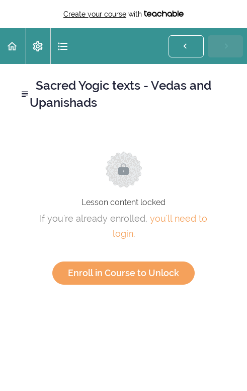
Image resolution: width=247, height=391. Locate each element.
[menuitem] (37, 46)
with (123, 14)
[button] (12, 46)
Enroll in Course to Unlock (123, 273)
